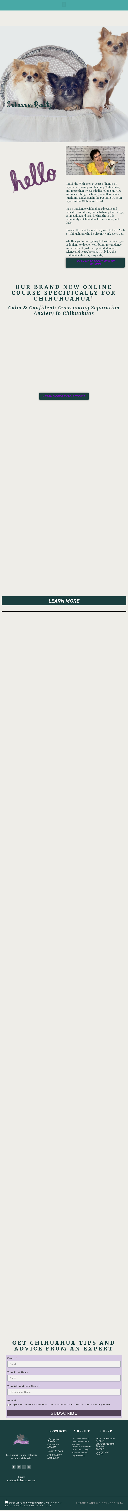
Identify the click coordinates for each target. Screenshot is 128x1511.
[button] (64, 4)
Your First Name (18, 1373)
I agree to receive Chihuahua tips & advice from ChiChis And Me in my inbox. (60, 1405)
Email (11, 1359)
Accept (12, 1401)
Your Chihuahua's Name (23, 1387)
